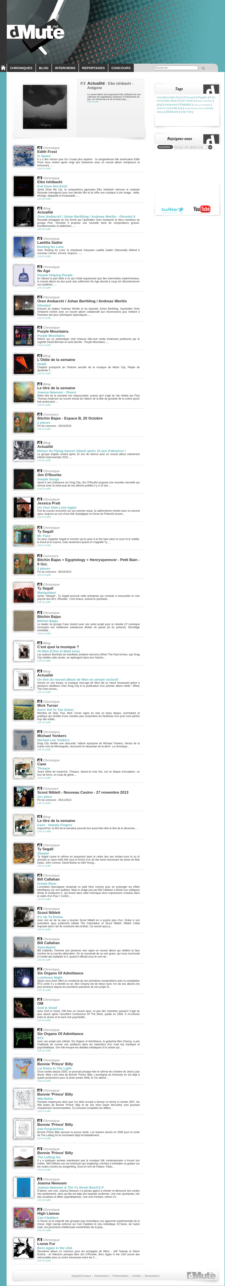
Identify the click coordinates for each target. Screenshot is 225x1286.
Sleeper (43, 853)
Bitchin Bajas (47, 621)
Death (41, 364)
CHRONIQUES (21, 68)
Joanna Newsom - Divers (56, 392)
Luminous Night (49, 977)
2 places (43, 422)
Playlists (202, 97)
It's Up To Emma (50, 917)
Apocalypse (46, 947)
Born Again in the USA (54, 1248)
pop (159, 104)
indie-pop (177, 108)
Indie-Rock (175, 97)
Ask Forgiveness (50, 1129)
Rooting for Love (50, 247)
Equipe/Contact (81, 1275)
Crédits (136, 1275)
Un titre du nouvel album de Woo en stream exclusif (77, 679)
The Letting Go (49, 1157)
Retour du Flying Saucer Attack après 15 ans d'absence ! (81, 451)
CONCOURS (121, 68)
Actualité (162, 97)
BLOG (43, 68)
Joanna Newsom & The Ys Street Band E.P (70, 1187)
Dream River (47, 883)
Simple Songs (48, 479)
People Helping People (55, 275)
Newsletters (152, 1275)
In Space (44, 156)
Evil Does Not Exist (52, 186)
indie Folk (186, 111)
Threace (43, 768)
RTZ (40, 1038)
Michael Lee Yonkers (53, 740)
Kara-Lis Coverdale (201, 105)
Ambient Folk (163, 108)
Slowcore (172, 111)
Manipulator (46, 592)
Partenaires (102, 1275)
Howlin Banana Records (195, 108)
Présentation (120, 1275)
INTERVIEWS (65, 68)
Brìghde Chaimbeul (203, 101)
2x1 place (44, 796)
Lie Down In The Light (54, 1068)
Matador (185, 104)
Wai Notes (45, 1098)
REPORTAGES (93, 68)
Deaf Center (186, 100)
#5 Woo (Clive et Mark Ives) (58, 651)
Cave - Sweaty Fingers (54, 825)
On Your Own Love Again (57, 507)
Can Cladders (48, 1218)
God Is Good (47, 1008)
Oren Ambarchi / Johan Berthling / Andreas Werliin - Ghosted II (86, 216)
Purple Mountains (51, 335)
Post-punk (190, 97)
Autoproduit (171, 104)
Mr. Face (43, 536)
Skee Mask (170, 100)
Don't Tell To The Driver (55, 710)
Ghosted (44, 305)
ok (210, 147)
